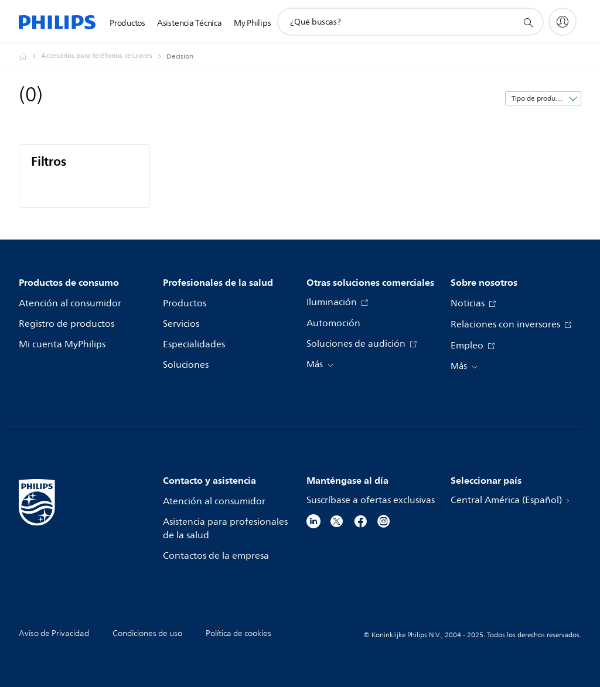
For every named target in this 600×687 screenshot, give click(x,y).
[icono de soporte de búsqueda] (528, 22)
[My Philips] (562, 22)
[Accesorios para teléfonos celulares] (103, 56)
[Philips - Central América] (30, 56)
